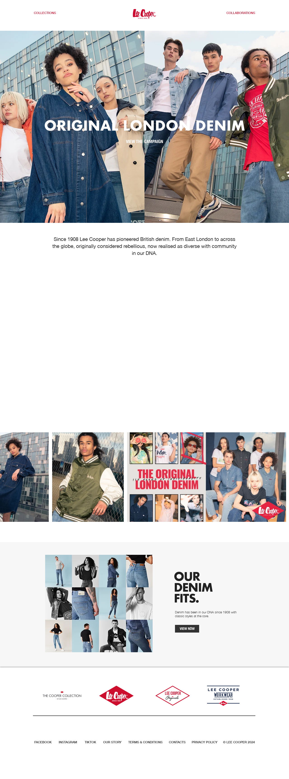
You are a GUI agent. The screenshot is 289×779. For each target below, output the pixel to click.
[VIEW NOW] (187, 629)
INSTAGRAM (68, 742)
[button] (47, 12)
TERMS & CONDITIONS (145, 742)
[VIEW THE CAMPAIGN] (144, 141)
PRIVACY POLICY (204, 742)
